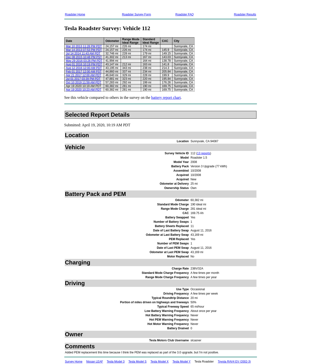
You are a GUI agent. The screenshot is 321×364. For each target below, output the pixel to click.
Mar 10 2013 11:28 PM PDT (84, 46)
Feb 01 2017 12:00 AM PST (84, 71)
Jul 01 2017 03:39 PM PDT (83, 79)
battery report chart (166, 97)
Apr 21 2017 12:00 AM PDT (83, 75)
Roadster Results (245, 14)
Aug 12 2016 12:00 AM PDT (84, 68)
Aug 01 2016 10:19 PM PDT (84, 64)
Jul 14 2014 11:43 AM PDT (83, 53)
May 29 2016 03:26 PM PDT (84, 60)
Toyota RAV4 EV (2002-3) (234, 361)
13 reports (203, 153)
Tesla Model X (160, 361)
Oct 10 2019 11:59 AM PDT (83, 82)
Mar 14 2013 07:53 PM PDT (84, 50)
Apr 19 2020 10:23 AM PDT (83, 89)
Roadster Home (75, 14)
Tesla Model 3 (115, 361)
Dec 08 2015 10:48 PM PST (84, 57)
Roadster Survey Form (136, 14)
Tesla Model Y (181, 361)
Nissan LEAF (94, 361)
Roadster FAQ (184, 14)
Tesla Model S (137, 361)
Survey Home (74, 361)
